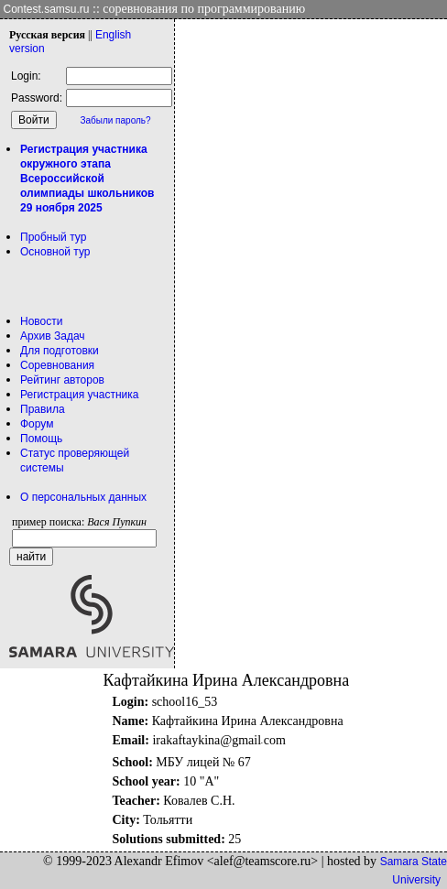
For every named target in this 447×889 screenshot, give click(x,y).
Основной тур (55, 251)
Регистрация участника (79, 394)
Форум (36, 423)
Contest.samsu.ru (47, 9)
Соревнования (57, 365)
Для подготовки (59, 350)
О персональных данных (83, 497)
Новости (41, 321)
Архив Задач (52, 336)
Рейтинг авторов (62, 380)
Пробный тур (53, 237)
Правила (42, 409)
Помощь (41, 438)
